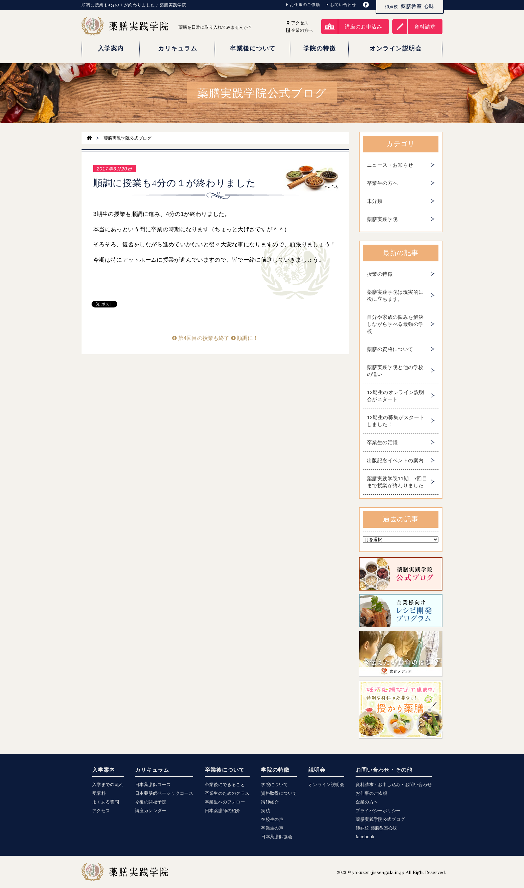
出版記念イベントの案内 (395, 460)
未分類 (374, 201)
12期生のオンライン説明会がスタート (395, 395)
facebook (365, 836)
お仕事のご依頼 (303, 4)
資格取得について (279, 793)
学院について (274, 784)
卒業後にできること (225, 784)
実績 (265, 810)
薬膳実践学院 (382, 219)
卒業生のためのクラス (227, 793)
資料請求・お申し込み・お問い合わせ (394, 784)
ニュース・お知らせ (390, 165)
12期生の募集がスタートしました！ (395, 420)
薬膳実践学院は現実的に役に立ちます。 (395, 295)
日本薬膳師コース (153, 784)
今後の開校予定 (150, 801)
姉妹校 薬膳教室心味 (376, 828)
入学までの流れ (108, 784)
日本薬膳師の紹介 (223, 810)
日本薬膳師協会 (276, 836)
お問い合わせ (341, 4)
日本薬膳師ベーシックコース (164, 793)
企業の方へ (367, 801)
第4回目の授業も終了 (200, 338)
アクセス (297, 23)
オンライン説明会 (326, 784)
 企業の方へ (299, 30)
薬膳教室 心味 (409, 6)
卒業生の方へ (382, 183)
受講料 (99, 793)
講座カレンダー (150, 810)
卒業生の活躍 (382, 442)
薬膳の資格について (390, 349)
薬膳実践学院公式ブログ (380, 819)
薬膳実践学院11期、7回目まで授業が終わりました (397, 482)
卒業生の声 (272, 828)
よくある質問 (105, 801)
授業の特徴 (380, 274)
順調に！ (244, 338)
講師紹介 (270, 801)
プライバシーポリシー (378, 810)
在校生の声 (272, 819)
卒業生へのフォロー (225, 801)
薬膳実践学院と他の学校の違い (395, 370)
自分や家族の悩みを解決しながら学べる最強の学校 (395, 324)
